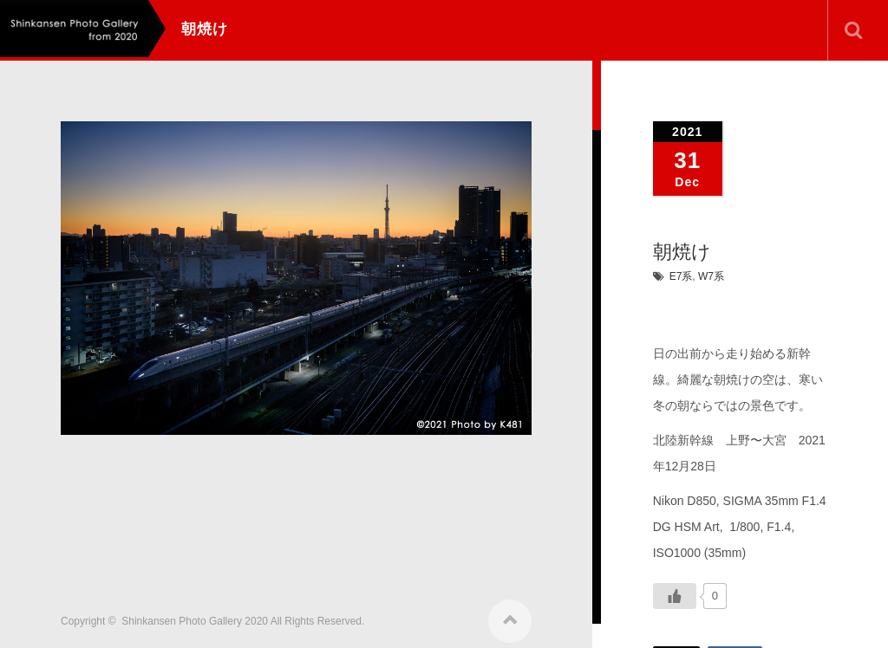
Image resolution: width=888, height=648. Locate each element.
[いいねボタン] (674, 596)
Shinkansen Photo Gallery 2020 (194, 615)
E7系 (681, 276)
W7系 (711, 276)
